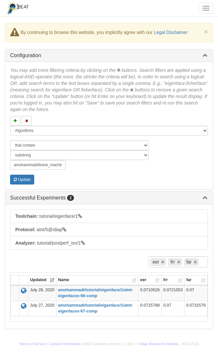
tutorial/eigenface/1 (48, 216)
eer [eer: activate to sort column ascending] (143, 280)
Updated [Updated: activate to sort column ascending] (38, 280)
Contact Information (65, 344)
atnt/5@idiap (40, 229)
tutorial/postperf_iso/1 (50, 243)
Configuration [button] (25, 55)
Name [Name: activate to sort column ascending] (63, 280)
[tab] (109, 55)
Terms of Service (32, 344)
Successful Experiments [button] (42, 197)
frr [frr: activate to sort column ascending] (165, 280)
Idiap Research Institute (159, 344)
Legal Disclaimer (170, 32)
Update (22, 179)
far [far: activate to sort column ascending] (188, 280)
